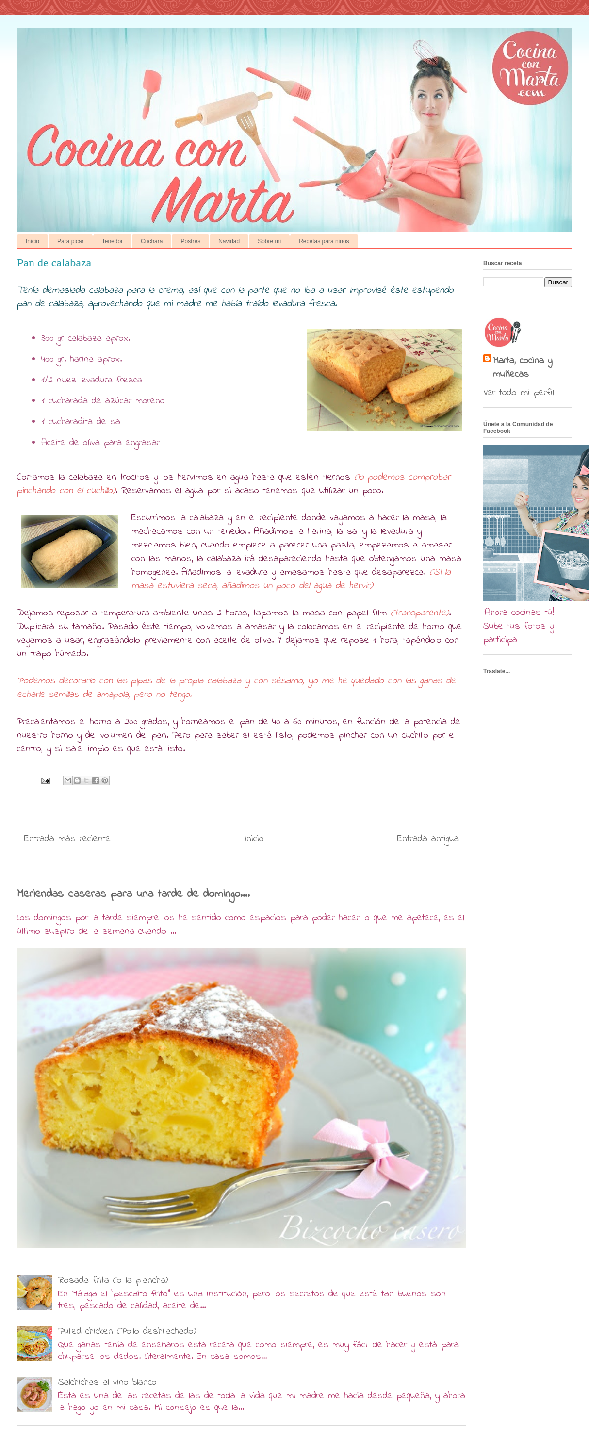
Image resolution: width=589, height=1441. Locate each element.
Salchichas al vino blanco (107, 1382)
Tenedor (112, 241)
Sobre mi (269, 241)
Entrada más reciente (67, 839)
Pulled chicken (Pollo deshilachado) (127, 1332)
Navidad (229, 241)
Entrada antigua (428, 839)
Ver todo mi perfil (518, 393)
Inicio (32, 241)
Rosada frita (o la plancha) (113, 1281)
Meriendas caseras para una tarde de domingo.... (133, 894)
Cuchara (152, 241)
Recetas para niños (324, 241)
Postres (190, 241)
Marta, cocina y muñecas (522, 367)
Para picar (70, 241)
